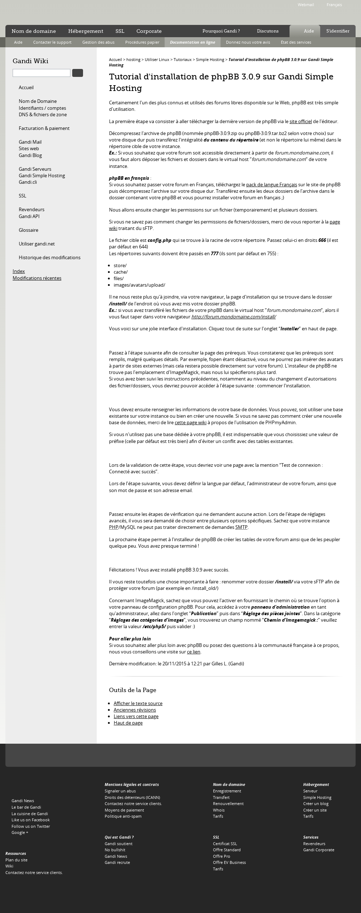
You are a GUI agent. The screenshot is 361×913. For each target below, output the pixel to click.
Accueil (26, 87)
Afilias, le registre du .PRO (311, 755)
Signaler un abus (120, 791)
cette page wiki (190, 422)
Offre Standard (227, 849)
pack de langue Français (271, 184)
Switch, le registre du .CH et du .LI (263, 755)
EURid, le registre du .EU (178, 755)
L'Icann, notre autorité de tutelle (26, 755)
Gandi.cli (28, 182)
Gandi (34, 13)
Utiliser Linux (157, 59)
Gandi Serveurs (35, 169)
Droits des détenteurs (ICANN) (132, 797)
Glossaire (28, 230)
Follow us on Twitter (31, 826)
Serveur (310, 791)
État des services (296, 42)
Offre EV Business (229, 862)
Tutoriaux (183, 59)
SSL (22, 195)
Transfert (221, 797)
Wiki (9, 866)
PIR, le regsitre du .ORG (89, 755)
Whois (219, 810)
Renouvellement (228, 803)
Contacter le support (52, 42)
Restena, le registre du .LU (334, 755)
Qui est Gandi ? (119, 837)
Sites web (29, 148)
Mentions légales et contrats (132, 784)
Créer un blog (316, 803)
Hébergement (85, 31)
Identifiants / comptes (42, 108)
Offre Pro (221, 856)
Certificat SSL (225, 843)
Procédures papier (142, 42)
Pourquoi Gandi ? (221, 31)
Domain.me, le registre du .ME (155, 755)
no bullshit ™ (86, 11)
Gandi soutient (118, 843)
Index (19, 271)
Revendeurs (31, 209)
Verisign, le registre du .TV (136, 755)
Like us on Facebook (31, 819)
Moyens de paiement (124, 810)
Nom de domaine (34, 31)
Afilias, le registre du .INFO (114, 755)
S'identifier (337, 31)
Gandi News (23, 800)
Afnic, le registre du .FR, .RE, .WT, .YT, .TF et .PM (206, 755)
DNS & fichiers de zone (43, 114)
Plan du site (16, 859)
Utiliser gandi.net (37, 243)
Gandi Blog (30, 155)
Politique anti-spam (123, 816)
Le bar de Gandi (26, 807)
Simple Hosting (210, 59)
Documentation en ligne (192, 42)
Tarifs (218, 816)
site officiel (301, 121)
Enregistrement (227, 791)
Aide (309, 31)
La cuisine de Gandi (30, 813)
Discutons (268, 31)
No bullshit (115, 849)
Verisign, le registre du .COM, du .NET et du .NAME (56, 755)
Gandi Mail (30, 142)
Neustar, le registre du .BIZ (289, 755)
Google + (20, 832)
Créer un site (315, 810)
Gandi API (29, 216)
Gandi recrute (117, 862)
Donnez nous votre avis (248, 42)
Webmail (306, 4)
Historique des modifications (50, 257)
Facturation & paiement (44, 128)
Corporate (149, 31)
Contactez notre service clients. (34, 872)
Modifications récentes (37, 278)
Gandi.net (20, 785)
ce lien (193, 651)
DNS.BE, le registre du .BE (234, 755)
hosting (133, 59)
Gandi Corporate (318, 849)
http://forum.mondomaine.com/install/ (233, 316)
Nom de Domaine (38, 101)
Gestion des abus (98, 42)
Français (334, 4)
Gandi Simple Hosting (42, 175)
